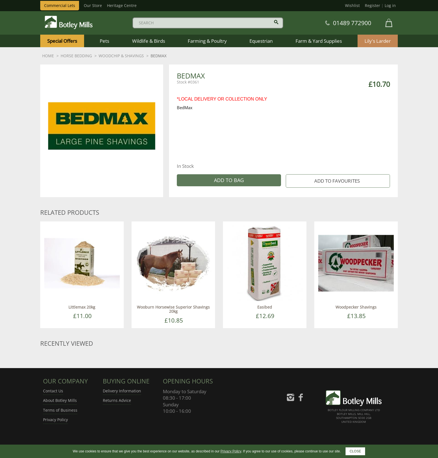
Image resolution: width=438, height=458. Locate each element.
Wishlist (352, 5)
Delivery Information (122, 390)
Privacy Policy (55, 419)
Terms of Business (60, 410)
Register (372, 5)
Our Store (93, 5)
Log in (390, 5)
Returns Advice (117, 400)
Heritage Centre (122, 5)
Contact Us (53, 390)
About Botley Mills (60, 400)
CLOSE (355, 451)
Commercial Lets (59, 5)
